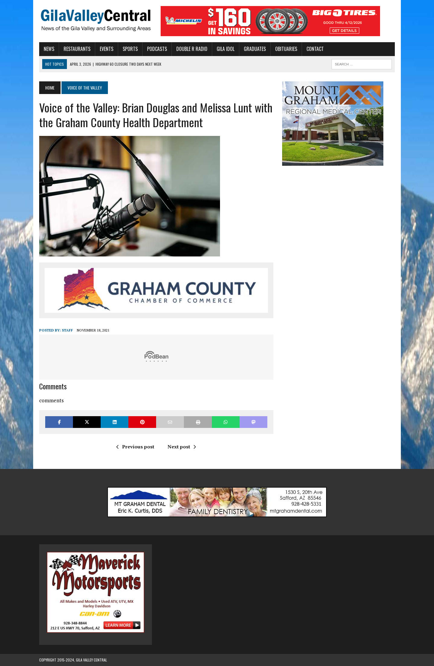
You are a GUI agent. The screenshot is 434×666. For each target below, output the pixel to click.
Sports (130, 48)
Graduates (255, 48)
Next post (182, 446)
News (49, 48)
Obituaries (286, 48)
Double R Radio (191, 48)
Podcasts (157, 48)
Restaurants (77, 48)
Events (106, 48)
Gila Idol (225, 48)
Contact (315, 48)
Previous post (135, 446)
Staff (67, 330)
